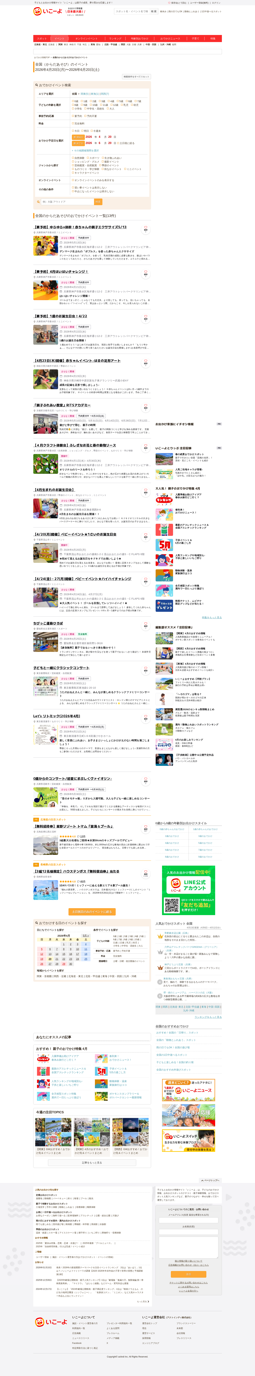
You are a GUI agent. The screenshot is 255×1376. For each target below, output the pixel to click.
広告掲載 (76, 1333)
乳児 (125, 105)
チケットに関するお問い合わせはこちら (188, 1282)
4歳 (112, 101)
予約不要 (92, 116)
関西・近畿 (60, 976)
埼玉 (85, 44)
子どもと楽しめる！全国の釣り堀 (175, 1062)
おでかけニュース (170, 38)
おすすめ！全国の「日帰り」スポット (177, 1032)
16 (70, 954)
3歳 (103, 101)
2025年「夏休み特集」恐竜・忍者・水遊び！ (57, 1243)
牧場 (76, 1198)
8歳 (76, 105)
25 (85, 958)
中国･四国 (214, 1006)
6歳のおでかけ (172, 850)
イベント (59, 38)
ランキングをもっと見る (208, 1017)
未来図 (180, 1328)
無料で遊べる (59, 1215)
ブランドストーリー (186, 1323)
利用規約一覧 (78, 1328)
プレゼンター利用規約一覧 (119, 1323)
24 (77, 958)
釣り (70, 1198)
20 (50, 958)
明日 (86, 130)
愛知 (98, 44)
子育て (195, 38)
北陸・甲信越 (110, 44)
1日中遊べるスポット (212, 11)
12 (41, 954)
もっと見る (142, 1301)
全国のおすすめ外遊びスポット (173, 1069)
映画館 (69, 1224)
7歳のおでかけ (205, 850)
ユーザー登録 (42, 1257)
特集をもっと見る (212, 617)
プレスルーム (113, 1333)
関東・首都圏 (44, 976)
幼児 (136, 105)
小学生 (78, 108)
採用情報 (146, 1338)
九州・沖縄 (165, 44)
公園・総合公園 (102, 1215)
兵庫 (139, 44)
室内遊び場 (58, 1224)
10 (77, 949)
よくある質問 (113, 1328)
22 (63, 958)
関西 (123, 44)
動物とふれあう (192, 11)
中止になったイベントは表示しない (94, 191)
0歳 (76, 101)
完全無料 (79, 123)
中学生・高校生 (95, 108)
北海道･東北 (176, 1006)
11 (85, 949)
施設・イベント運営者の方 (85, 1323)
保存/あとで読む (177, 3)
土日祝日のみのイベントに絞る (92, 911)
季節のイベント (110, 165)
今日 (77, 130)
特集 (213, 38)
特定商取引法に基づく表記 (85, 1348)
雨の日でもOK (175, 11)
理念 (144, 1328)
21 (57, 958)
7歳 (139, 101)
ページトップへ (210, 1180)
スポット (42, 38)
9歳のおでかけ (205, 857)
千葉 (79, 44)
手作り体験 (52, 1207)
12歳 (115, 105)
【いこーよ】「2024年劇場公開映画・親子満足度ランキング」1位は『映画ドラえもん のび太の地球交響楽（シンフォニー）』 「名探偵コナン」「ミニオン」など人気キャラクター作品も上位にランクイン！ (99, 1292)
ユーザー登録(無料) (199, 3)
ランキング (115, 38)
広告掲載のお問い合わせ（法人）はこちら (188, 1265)
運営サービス (148, 1333)
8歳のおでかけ (172, 857)
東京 (66, 44)
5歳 (121, 101)
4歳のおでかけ (172, 843)
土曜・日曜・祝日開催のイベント (129, 961)
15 (63, 954)
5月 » (86, 935)
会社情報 (181, 1333)
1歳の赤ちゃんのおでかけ (205, 829)
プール (84, 1198)
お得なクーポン (43, 1215)
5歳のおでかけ (205, 843)
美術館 (94, 1224)
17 (77, 954)
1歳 (85, 101)
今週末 (97, 130)
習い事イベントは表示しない (91, 187)
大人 (111, 108)
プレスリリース (184, 1338)
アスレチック (87, 1215)
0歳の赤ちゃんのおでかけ (172, 829)
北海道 (51, 44)
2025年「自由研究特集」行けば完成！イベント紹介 (60, 1246)
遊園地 (39, 1198)
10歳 (95, 105)
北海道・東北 (40, 44)
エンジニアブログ (150, 1343)
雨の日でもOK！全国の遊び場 (173, 1047)
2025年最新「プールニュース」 (98, 1243)
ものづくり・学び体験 (87, 169)
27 (50, 963)
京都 (134, 44)
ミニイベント (134, 169)
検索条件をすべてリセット (136, 76)
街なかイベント (113, 169)
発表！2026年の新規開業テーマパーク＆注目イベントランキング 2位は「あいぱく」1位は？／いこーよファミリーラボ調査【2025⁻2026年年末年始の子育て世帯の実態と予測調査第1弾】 (99, 1270)
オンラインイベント (86, 38)
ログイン (216, 3)
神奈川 (72, 44)
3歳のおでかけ (205, 836)
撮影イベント (111, 161)
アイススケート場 (67, 1232)
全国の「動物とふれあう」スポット (176, 1040)
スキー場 (53, 1232)
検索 (98, 201)
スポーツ (94, 158)
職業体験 (91, 1207)
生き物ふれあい (113, 158)
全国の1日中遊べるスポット (172, 1054)
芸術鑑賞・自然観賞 (86, 165)
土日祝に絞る (127, 143)
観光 (91, 1198)
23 (70, 958)
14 (57, 954)
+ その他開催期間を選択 (85, 150)
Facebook (77, 1343)
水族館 (103, 1224)
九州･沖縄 (188, 1010)
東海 (93, 44)
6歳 (130, 101)
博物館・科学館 (81, 1224)
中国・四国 (151, 44)
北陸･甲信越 (192, 1006)
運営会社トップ (149, 1323)
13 (50, 954)
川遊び (115, 1215)
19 (41, 958)
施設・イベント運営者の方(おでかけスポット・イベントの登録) (82, 1257)
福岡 (174, 44)
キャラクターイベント (87, 172)
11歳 (105, 105)
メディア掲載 (113, 1338)
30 (70, 963)
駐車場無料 (73, 1215)
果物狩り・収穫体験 (111, 1232)
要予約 (78, 116)
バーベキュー (59, 1198)
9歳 (85, 105)
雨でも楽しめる (43, 1224)
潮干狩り (82, 1232)
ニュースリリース (80, 1338)
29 (63, 963)
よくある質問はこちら (188, 1287)
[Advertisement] (92, 764)
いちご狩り (94, 1232)
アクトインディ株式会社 (178, 1317)
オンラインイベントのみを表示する (94, 180)
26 (41, 963)
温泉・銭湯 (41, 1232)
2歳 (94, 101)
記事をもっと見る (92, 1162)
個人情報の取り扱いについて (188, 1261)
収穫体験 (80, 1207)
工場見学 (40, 1207)
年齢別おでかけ (139, 38)
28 (57, 963)
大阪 (128, 44)
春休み (163, 11)
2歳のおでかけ (172, 836)
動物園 (47, 1198)
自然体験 (79, 158)
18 (85, 954)
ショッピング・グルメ (87, 161)
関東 (60, 44)
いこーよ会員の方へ (188, 1291)
